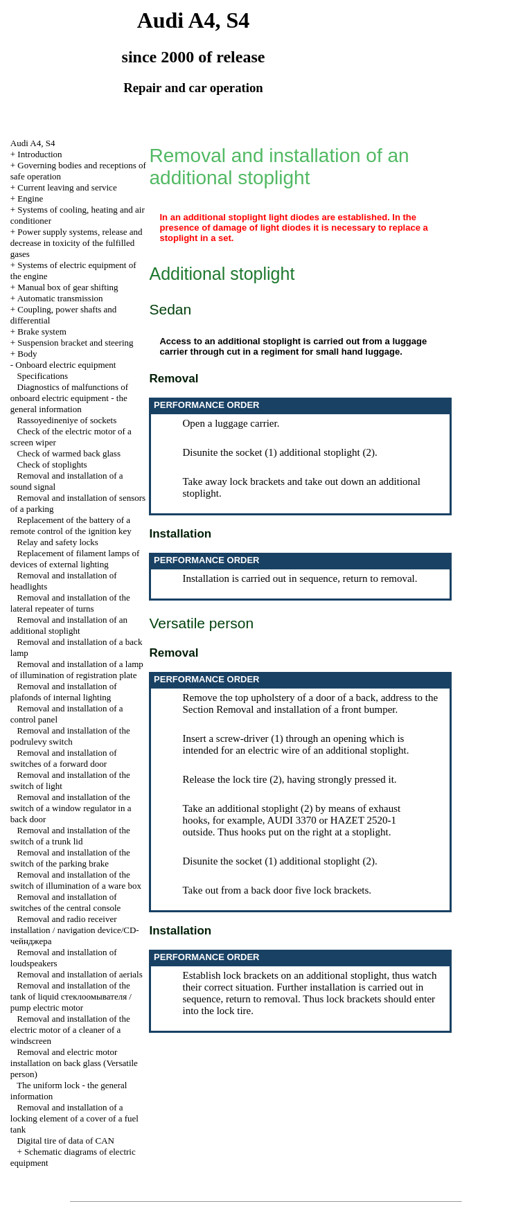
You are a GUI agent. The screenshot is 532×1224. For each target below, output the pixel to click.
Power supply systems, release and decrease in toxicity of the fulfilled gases (76, 243)
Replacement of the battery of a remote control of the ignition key (71, 525)
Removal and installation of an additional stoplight (68, 625)
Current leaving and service (66, 187)
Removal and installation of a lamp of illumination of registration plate (76, 669)
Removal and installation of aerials (80, 974)
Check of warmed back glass (69, 453)
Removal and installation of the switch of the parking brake (70, 858)
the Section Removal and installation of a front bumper (310, 703)
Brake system (41, 331)
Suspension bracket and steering (75, 342)
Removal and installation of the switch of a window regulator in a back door (71, 808)
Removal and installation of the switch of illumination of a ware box (75, 880)
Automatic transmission (60, 298)
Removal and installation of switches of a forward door (63, 758)
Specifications (43, 376)
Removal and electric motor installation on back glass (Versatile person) (74, 1063)
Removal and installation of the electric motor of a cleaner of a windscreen (70, 1029)
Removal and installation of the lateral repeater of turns (70, 603)
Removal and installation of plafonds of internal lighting (63, 691)
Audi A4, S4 (32, 143)
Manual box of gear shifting (67, 287)
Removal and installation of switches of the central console (65, 902)
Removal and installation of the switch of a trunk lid (70, 835)
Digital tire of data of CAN (65, 1140)
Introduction (39, 154)
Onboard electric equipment (65, 365)
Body (27, 353)
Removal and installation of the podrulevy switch (70, 736)
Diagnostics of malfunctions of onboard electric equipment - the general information (69, 398)
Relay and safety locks (57, 542)
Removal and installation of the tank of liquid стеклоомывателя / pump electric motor (71, 996)
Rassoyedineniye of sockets (67, 420)
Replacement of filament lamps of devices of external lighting (75, 558)
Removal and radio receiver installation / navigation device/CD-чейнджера (74, 930)
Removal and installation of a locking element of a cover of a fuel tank (74, 1118)
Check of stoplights (52, 464)
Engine (30, 198)
